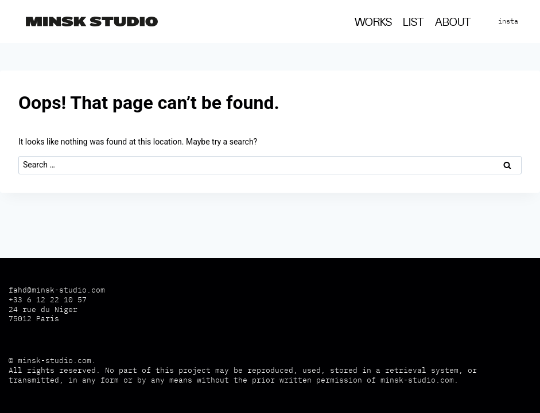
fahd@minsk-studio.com (57, 290)
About (453, 22)
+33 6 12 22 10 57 (48, 299)
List (413, 22)
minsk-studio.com (54, 360)
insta (508, 21)
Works (373, 22)
